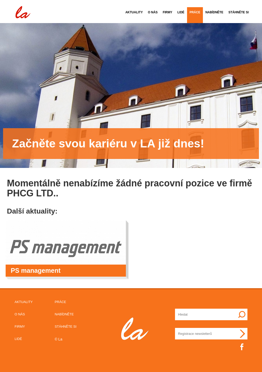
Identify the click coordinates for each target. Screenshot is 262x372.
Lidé (180, 12)
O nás (153, 12)
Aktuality (134, 12)
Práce (195, 12)
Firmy (167, 12)
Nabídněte (214, 12)
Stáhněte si (238, 12)
